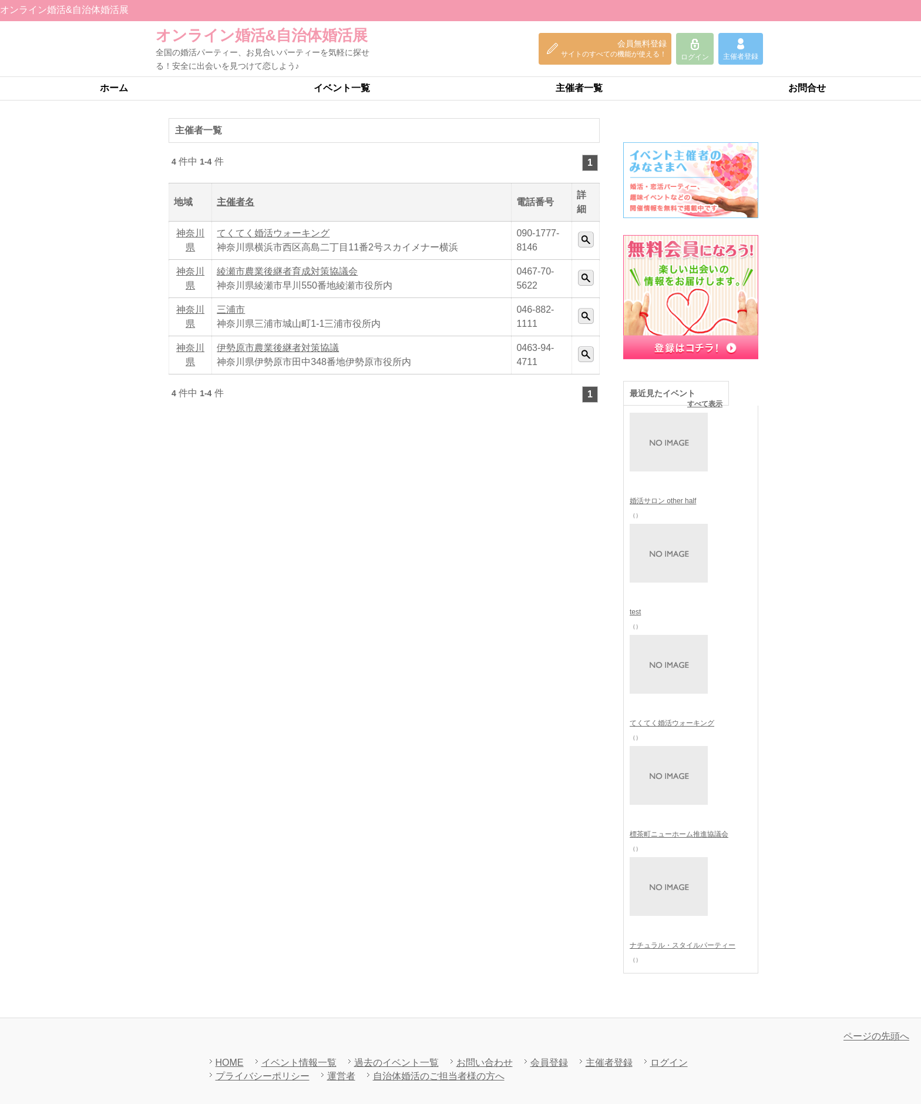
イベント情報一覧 (299, 1063)
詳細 (586, 239)
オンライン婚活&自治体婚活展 (262, 35)
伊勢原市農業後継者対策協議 (278, 348)
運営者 (341, 1076)
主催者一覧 (579, 88)
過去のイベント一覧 (396, 1063)
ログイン (669, 1063)
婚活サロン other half (663, 501)
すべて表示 (704, 404)
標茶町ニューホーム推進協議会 (679, 834)
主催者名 (235, 202)
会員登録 (549, 1063)
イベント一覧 (342, 88)
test (635, 612)
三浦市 (231, 310)
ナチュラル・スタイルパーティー (682, 945)
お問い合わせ (484, 1063)
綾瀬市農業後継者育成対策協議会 (287, 271)
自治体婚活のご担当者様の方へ (439, 1076)
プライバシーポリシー (263, 1076)
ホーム (114, 88)
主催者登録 (609, 1063)
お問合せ (807, 88)
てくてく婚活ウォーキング (273, 233)
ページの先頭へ (876, 1036)
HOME (230, 1063)
